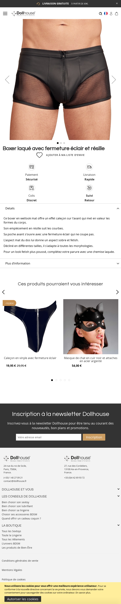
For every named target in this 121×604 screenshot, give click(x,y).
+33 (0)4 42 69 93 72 (74, 477)
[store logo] (23, 13)
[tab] (60, 208)
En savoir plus (83, 592)
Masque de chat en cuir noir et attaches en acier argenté (90, 360)
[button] (7, 79)
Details (10, 208)
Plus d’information (17, 263)
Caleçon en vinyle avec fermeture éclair (30, 358)
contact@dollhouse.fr (15, 481)
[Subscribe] (94, 437)
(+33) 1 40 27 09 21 (13, 477)
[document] (60, 593)
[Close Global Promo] (116, 3)
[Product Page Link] (30, 353)
